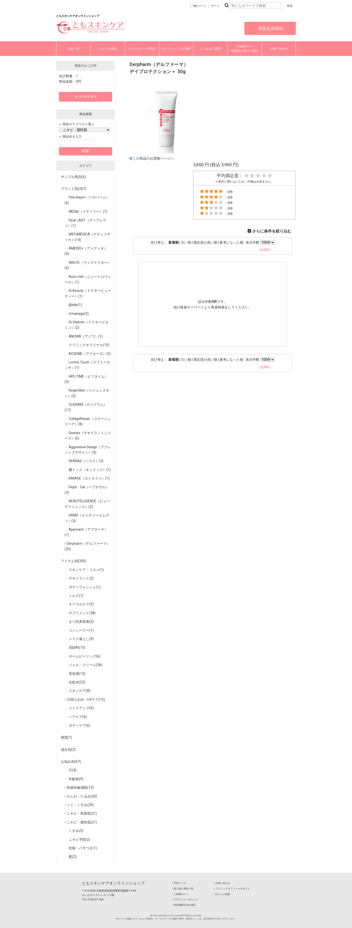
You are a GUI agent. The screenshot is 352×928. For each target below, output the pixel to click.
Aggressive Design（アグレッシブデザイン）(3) (88, 449)
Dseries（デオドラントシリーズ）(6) (88, 435)
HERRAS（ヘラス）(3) (86, 461)
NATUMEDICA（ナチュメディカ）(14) (87, 236)
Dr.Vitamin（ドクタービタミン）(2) (87, 324)
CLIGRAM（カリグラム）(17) (86, 407)
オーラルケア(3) (81, 604)
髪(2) (73, 857)
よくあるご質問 (210, 48)
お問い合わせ (278, 48)
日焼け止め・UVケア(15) (86, 699)
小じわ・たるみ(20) (82, 796)
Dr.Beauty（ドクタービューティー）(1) (88, 293)
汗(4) (73, 770)
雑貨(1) (66, 737)
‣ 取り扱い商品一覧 (182, 888)
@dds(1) (75, 305)
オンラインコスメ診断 (176, 48)
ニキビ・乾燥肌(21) (82, 813)
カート (215, 6)
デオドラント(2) (81, 578)
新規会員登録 (270, 28)
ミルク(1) (76, 596)
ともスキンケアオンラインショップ (113, 883)
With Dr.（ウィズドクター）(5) (88, 265)
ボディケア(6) (79, 725)
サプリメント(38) (82, 613)
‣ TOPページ (179, 883)
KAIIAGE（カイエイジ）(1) (89, 478)
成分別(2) (68, 750)
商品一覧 (73, 48)
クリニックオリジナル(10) (89, 345)
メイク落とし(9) (81, 639)
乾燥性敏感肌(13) (80, 787)
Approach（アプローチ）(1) (86, 532)
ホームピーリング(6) (84, 656)
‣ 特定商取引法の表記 (184, 905)
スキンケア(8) (79, 691)
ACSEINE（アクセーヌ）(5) (90, 354)
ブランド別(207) (73, 189)
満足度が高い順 (205, 242)
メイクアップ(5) (81, 708)
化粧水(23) (77, 682)
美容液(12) (77, 674)
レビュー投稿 (108, 48)
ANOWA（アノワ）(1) (86, 336)
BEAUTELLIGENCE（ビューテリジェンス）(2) (87, 503)
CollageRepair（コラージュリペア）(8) (88, 421)
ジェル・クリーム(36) (85, 665)
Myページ (199, 6)
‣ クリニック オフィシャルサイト (232, 888)
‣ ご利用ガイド (180, 894)
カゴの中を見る (86, 96)
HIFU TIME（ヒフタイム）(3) (86, 379)
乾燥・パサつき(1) (83, 848)
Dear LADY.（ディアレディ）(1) (85, 223)
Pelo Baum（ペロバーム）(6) (87, 200)
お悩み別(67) (71, 762)
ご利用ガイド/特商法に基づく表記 (244, 49)
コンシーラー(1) (81, 630)
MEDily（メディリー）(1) (88, 211)
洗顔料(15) (77, 647)
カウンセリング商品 (142, 48)
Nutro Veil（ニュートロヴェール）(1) (88, 279)
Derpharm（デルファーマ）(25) (87, 546)
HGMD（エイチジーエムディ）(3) (87, 518)
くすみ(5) (76, 831)
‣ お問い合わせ (222, 883)
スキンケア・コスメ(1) (86, 570)
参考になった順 (231, 242)
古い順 (186, 242)
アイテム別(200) (73, 561)
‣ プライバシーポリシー (185, 899)
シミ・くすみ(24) (80, 805)
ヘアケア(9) (78, 717)
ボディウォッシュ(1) (84, 587)
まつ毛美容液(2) (81, 621)
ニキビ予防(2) (79, 839)
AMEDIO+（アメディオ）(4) (86, 251)
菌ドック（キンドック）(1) (90, 470)
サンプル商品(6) (73, 177)
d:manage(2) (79, 314)
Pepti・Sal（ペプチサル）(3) (87, 489)
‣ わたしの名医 (222, 894)
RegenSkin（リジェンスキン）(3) (87, 393)
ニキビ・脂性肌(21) (82, 822)
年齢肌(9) (76, 779)
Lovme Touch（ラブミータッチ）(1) (87, 365)
